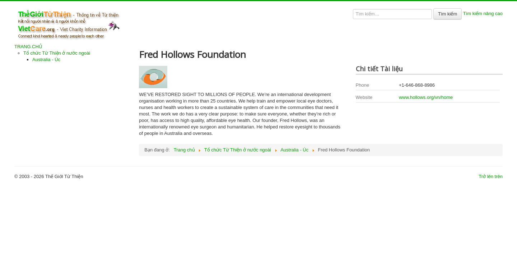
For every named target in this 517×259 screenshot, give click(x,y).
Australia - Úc (46, 59)
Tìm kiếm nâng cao (483, 13)
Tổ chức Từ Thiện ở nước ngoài (56, 53)
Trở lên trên (491, 176)
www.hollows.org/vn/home (426, 97)
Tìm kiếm (447, 14)
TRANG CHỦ (28, 46)
